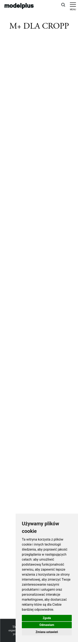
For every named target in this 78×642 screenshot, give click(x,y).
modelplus (19, 5)
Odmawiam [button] (47, 625)
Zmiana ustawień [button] (47, 632)
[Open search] (63, 4)
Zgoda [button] (47, 618)
